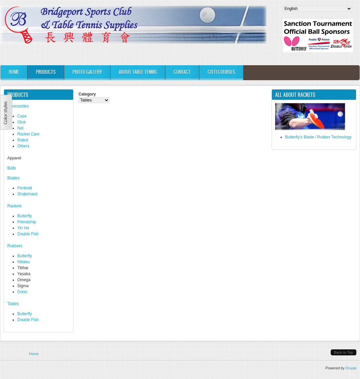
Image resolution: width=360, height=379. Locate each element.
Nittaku (23, 262)
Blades (13, 178)
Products (46, 72)
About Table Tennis (138, 72)
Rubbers (14, 246)
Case (22, 116)
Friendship (26, 222)
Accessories (18, 106)
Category (87, 94)
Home (14, 72)
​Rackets (14, 206)
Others (23, 146)
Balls (11, 168)
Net (20, 128)
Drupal (351, 368)
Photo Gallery (87, 72)
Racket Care (28, 134)
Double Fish (28, 234)
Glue (21, 122)
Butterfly (24, 216)
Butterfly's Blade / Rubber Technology (318, 137)
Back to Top (343, 352)
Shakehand (27, 194)
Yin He (23, 228)
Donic (22, 291)
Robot (22, 140)
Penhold (24, 188)
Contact (182, 72)
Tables (13, 303)
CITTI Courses (221, 72)
